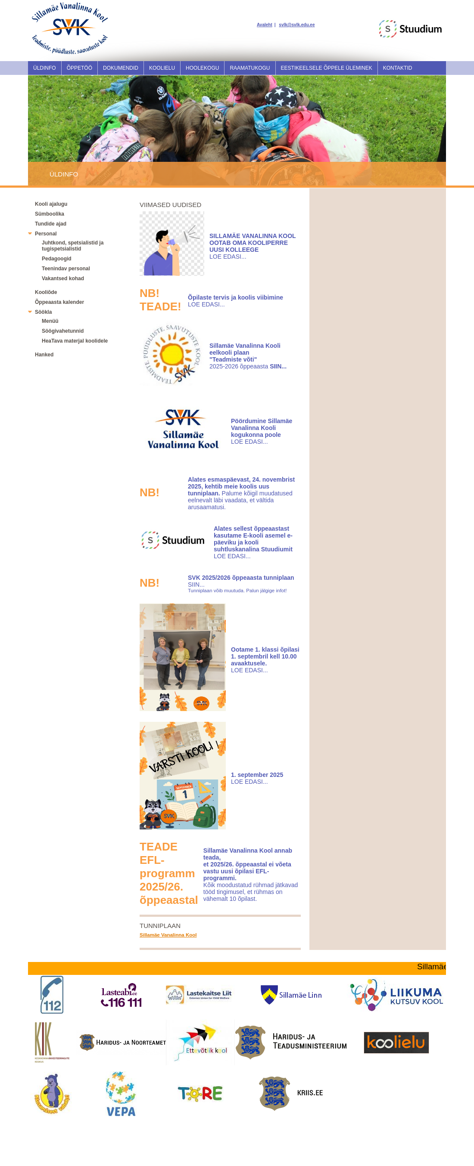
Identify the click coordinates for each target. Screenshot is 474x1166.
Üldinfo (44, 68)
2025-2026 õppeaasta (245, 356)
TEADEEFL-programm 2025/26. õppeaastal (169, 873)
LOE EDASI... (227, 256)
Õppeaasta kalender (59, 302)
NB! (149, 492)
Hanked (44, 355)
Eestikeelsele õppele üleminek (326, 68)
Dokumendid (120, 68)
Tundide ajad (50, 224)
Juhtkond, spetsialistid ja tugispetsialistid (72, 246)
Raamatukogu (250, 68)
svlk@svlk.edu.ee (297, 24)
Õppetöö (79, 68)
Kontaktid (397, 68)
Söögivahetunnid (63, 331)
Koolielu (162, 68)
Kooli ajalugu (51, 204)
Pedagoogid (57, 259)
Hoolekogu (202, 68)
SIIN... (196, 584)
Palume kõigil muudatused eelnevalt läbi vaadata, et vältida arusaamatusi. (241, 493)
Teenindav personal (66, 269)
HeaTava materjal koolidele (75, 341)
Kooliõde (46, 292)
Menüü (50, 321)
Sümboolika (49, 214)
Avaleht (264, 24)
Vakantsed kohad (63, 278)
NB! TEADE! (160, 300)
